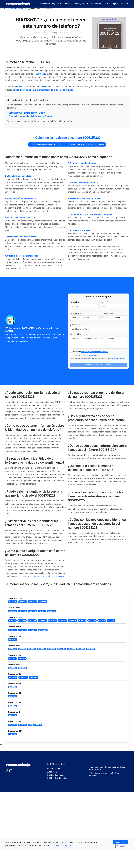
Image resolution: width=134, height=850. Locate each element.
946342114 (22, 658)
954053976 (42, 601)
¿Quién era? (75, 324)
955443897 (12, 601)
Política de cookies (118, 359)
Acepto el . (91, 352)
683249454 (13, 725)
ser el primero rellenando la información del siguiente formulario (43, 90)
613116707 (42, 611)
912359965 (12, 649)
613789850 (22, 611)
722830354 (12, 734)
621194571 (82, 620)
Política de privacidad (91, 355)
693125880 (22, 630)
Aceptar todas (120, 842)
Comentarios (76, 334)
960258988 (13, 677)
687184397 (38, 725)
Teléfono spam (77, 313)
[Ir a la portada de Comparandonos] (18, 765)
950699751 (32, 601)
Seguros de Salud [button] (99, 4)
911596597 (71, 649)
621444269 (32, 620)
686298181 (22, 725)
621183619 (111, 620)
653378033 (12, 687)
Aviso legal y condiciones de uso (94, 352)
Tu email (103, 302)
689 (30, 725)
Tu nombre (75, 302)
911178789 (90, 649)
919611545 (51, 649)
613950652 (32, 611)
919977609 (31, 649)
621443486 (22, 620)
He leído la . (87, 355)
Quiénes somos (54, 768)
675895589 (12, 668)
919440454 (61, 649)
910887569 (81, 649)
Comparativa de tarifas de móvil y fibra (27, 113)
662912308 (12, 706)
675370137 (22, 668)
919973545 (41, 649)
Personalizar (122, 846)
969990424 (23, 677)
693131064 (12, 630)
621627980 (62, 620)
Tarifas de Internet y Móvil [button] (75, 4)
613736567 (51, 611)
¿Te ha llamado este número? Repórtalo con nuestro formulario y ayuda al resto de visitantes (67, 144)
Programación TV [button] (118, 4)
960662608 (33, 677)
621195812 (12, 620)
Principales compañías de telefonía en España (30, 116)
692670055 (43, 630)
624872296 (72, 620)
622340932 (42, 620)
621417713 (101, 620)
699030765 (32, 630)
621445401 (52, 620)
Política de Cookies (62, 845)
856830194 (12, 696)
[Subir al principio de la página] (1, 744)
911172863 (22, 649)
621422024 (92, 620)
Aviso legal (52, 772)
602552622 (12, 639)
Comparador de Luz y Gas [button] (48, 4)
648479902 (13, 715)
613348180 (12, 611)
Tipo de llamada (106, 313)
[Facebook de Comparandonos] (6, 770)
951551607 (22, 601)
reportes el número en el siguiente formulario (43, 576)
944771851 (12, 658)
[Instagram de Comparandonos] (10, 770)
